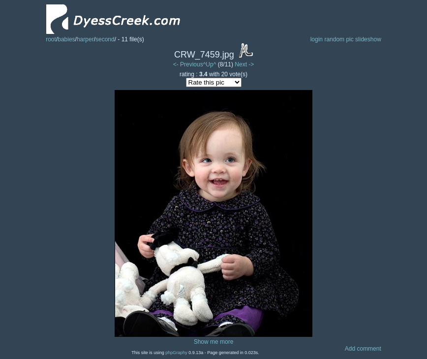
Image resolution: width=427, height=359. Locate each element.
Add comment (363, 348)
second (105, 39)
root (51, 39)
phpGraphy (176, 352)
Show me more (214, 341)
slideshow (368, 39)
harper (85, 39)
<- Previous (188, 64)
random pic (338, 39)
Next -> (244, 64)
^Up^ (209, 64)
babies (66, 39)
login (316, 39)
